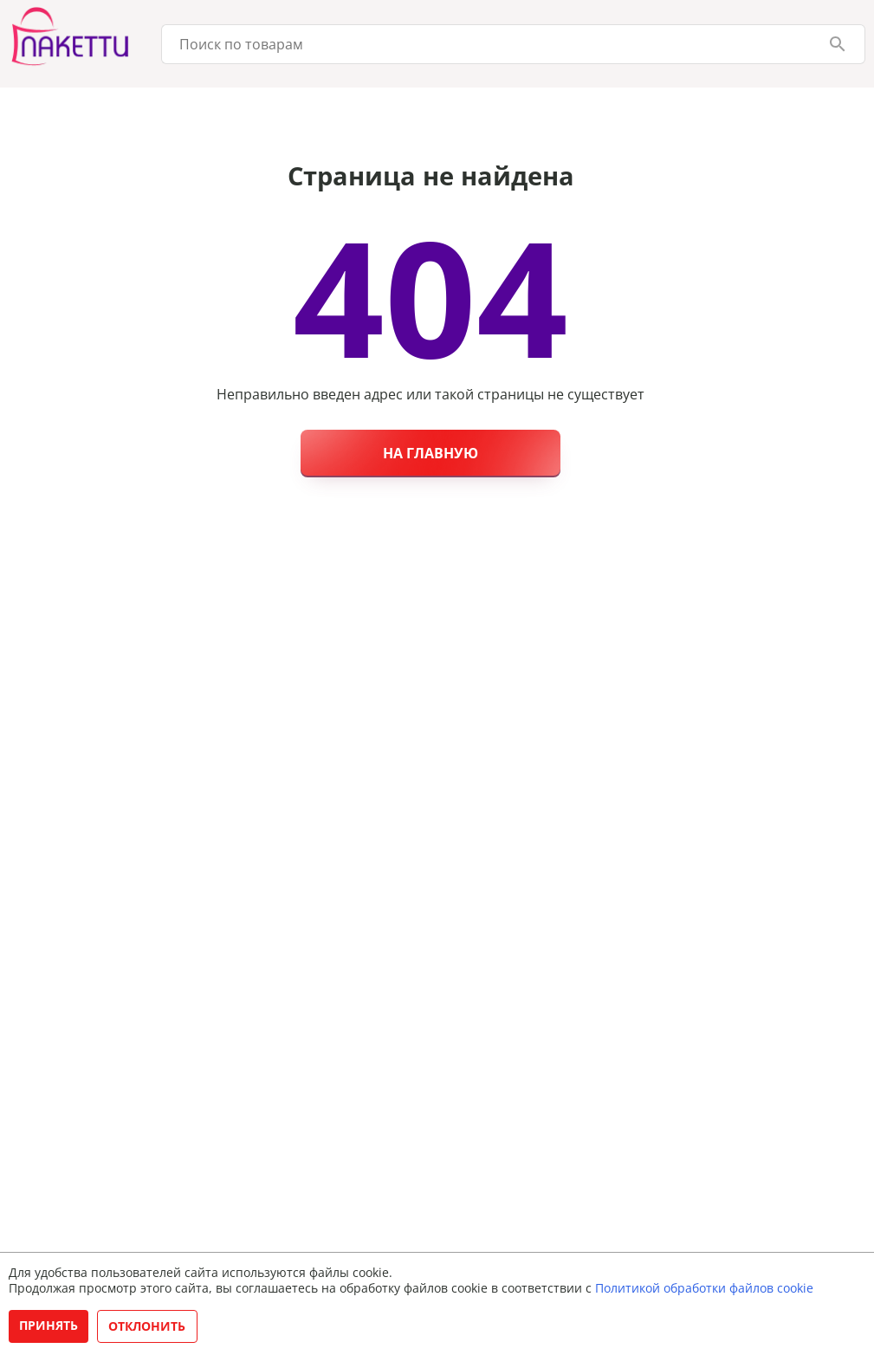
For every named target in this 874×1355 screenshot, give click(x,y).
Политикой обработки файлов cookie (704, 1288)
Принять (48, 1325)
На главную (430, 453)
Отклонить (146, 1326)
